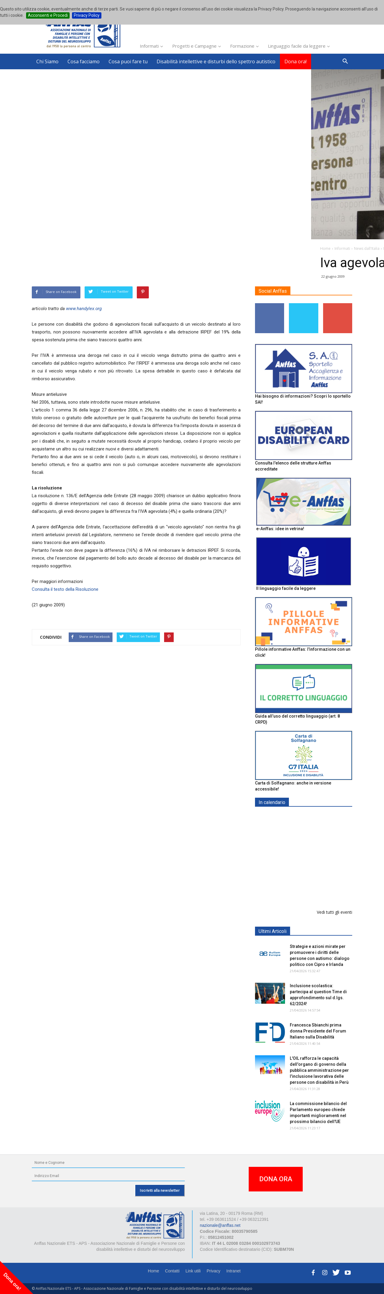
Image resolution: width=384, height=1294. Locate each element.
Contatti (172, 1271)
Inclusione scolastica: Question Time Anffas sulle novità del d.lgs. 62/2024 (317, 890)
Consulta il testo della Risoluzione (65, 589)
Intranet (233, 1271)
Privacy (213, 1271)
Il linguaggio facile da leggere (286, 588)
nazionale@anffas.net (220, 1225)
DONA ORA (275, 1179)
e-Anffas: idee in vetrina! (280, 528)
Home (153, 1271)
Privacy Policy (87, 15)
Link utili (193, 1271)
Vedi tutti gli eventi (334, 912)
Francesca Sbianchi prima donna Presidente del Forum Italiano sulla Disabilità (318, 1031)
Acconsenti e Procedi (48, 15)
